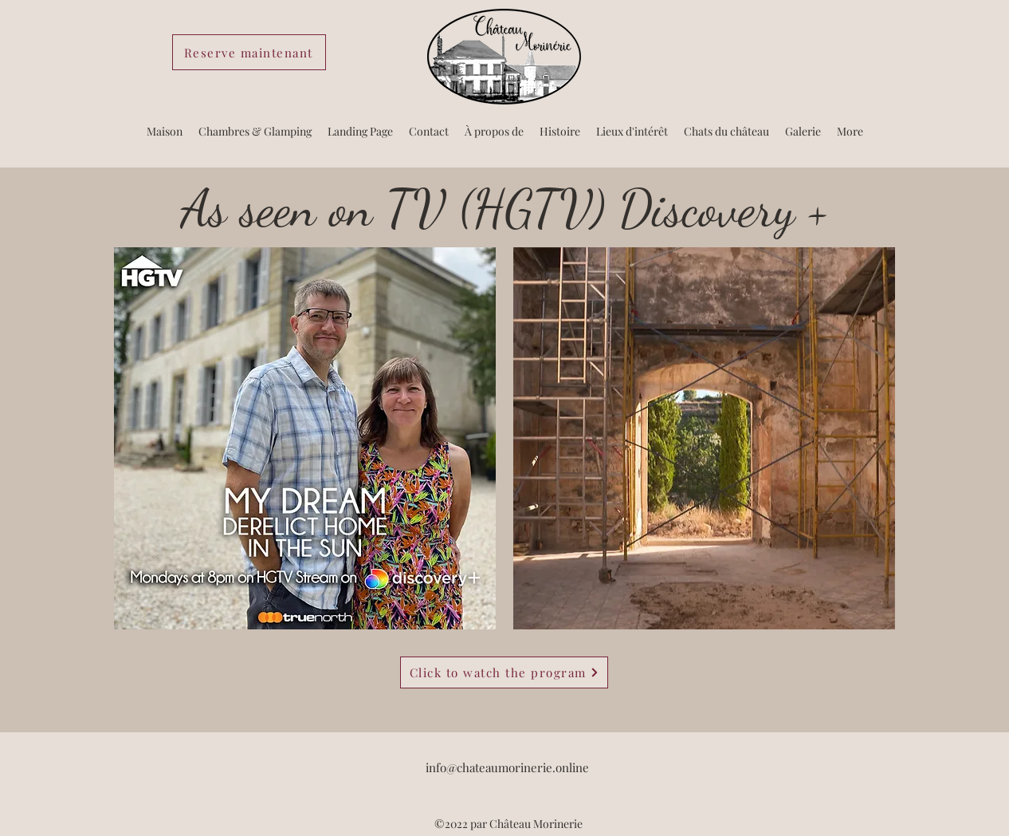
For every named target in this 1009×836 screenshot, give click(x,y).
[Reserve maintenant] (249, 52)
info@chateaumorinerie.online (507, 767)
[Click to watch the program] (504, 672)
